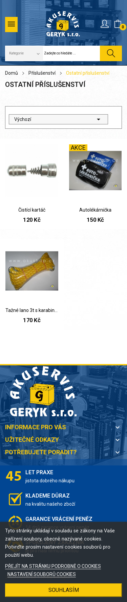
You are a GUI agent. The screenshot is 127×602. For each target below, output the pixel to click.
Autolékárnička (95, 210)
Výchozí (58, 119)
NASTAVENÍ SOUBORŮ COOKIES (41, 574)
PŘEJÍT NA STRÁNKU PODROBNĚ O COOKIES (53, 566)
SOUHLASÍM (63, 590)
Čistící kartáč (31, 210)
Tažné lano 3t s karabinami (31, 310)
